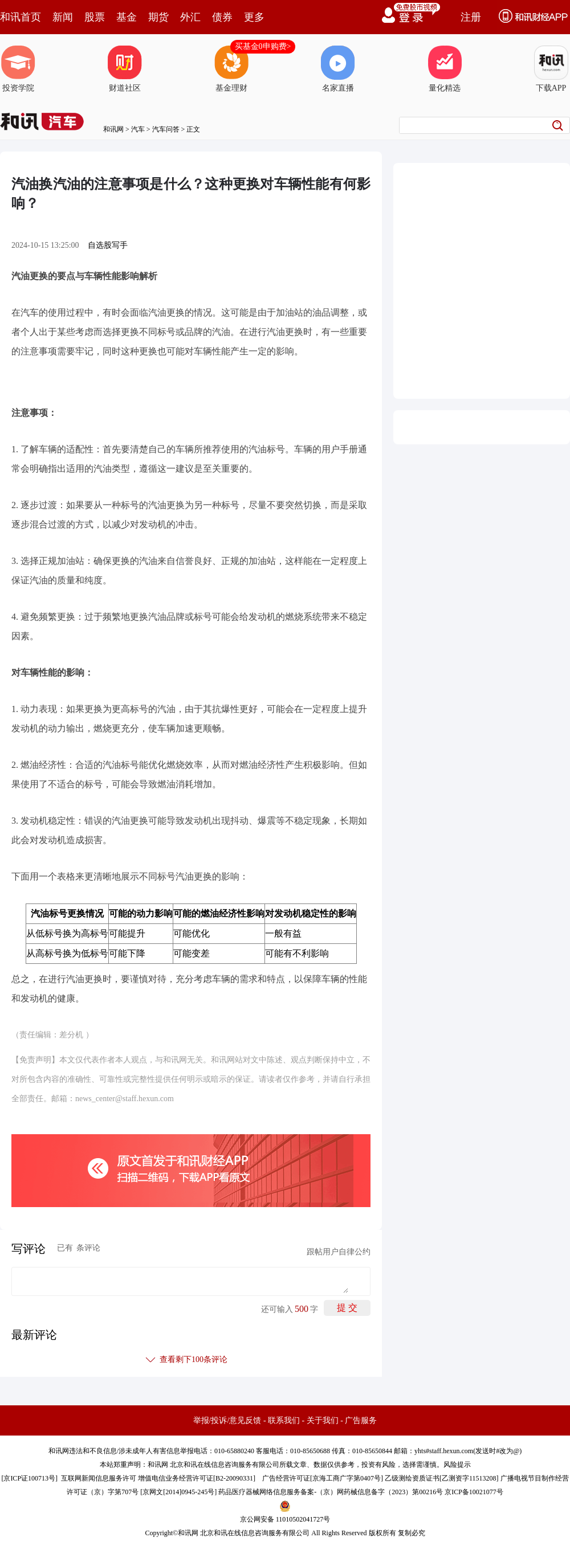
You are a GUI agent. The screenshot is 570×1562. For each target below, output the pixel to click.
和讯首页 (20, 17)
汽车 (138, 129)
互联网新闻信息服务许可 (98, 1478)
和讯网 (113, 129)
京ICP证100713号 (29, 1478)
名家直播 (338, 69)
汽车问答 (166, 129)
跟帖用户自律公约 (338, 1252)
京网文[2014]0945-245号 (178, 1492)
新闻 (62, 17)
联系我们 (284, 1420)
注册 (471, 17)
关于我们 (323, 1420)
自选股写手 (108, 245)
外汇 (190, 17)
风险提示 (457, 1465)
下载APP (551, 69)
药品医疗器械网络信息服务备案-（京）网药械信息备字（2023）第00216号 (330, 1492)
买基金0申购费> (263, 46)
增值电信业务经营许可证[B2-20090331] (196, 1478)
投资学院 (18, 69)
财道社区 (125, 69)
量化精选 (444, 69)
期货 (158, 17)
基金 (126, 17)
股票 (94, 17)
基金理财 (231, 69)
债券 (222, 17)
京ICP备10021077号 (474, 1492)
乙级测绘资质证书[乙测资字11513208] (442, 1478)
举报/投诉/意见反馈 (227, 1420)
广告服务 (361, 1420)
